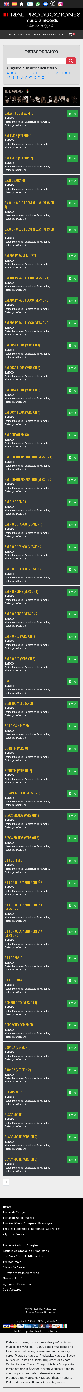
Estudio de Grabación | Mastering (26, 1251)
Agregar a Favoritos (17, 1284)
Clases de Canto (14, 1267)
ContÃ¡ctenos (12, 1289)
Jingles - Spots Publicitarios (23, 1256)
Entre (72, 113)
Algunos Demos (14, 1234)
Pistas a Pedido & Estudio (49, 34)
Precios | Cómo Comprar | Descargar (27, 1223)
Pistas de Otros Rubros (18, 1217)
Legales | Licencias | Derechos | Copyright (31, 1228)
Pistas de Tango (14, 1212)
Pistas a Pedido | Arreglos (20, 1245)
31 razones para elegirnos (21, 1273)
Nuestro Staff (12, 1278)
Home (7, 1206)
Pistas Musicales (19, 34)
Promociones (12, 1262)
